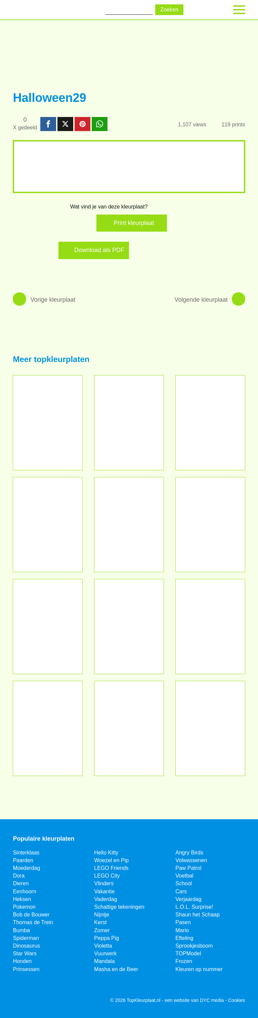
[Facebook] (20, 1000)
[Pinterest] (53, 1000)
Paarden (23, 860)
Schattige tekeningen (119, 907)
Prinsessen (26, 969)
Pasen (182, 922)
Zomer (102, 930)
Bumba (21, 930)
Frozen (183, 961)
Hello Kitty (106, 852)
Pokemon (24, 907)
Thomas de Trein (33, 922)
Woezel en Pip (111, 860)
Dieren (21, 883)
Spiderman (26, 938)
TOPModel (188, 953)
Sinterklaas (26, 852)
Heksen (22, 899)
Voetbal (184, 876)
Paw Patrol (188, 868)
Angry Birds (189, 852)
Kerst (100, 922)
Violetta (103, 946)
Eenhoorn (24, 891)
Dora (19, 876)
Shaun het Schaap (197, 914)
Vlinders (104, 883)
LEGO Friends (111, 868)
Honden (22, 961)
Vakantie (104, 891)
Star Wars (25, 953)
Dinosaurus (26, 946)
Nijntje (101, 914)
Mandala (104, 961)
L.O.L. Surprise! (194, 907)
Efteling (184, 938)
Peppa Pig (106, 938)
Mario (182, 930)
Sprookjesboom (194, 946)
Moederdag (26, 868)
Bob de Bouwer (31, 914)
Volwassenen (191, 860)
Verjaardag (188, 899)
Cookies (236, 1000)
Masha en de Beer (116, 969)
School (183, 883)
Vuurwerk (105, 953)
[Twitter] (36, 1000)
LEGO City (107, 876)
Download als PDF (99, 250)
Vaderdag (105, 899)
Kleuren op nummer (199, 969)
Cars (181, 891)
